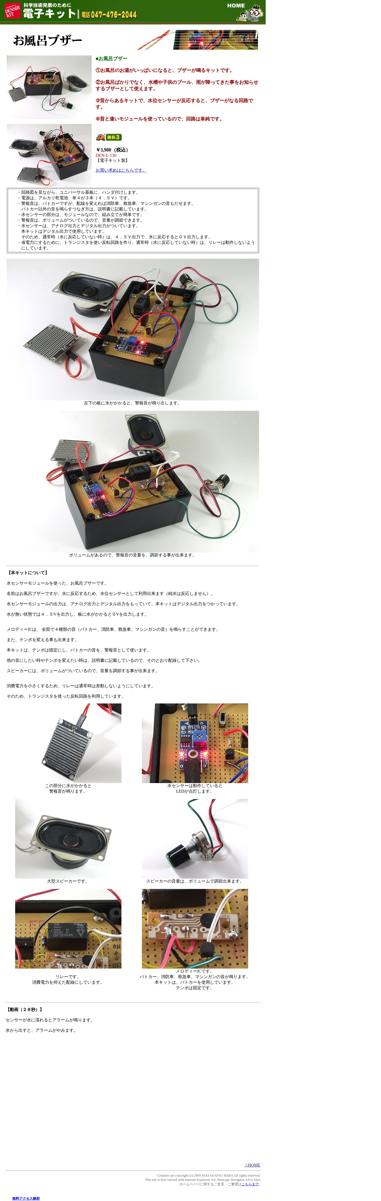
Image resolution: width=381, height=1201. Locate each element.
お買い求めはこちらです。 (121, 170)
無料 (15, 1198)
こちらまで (250, 1184)
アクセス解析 (29, 1198)
